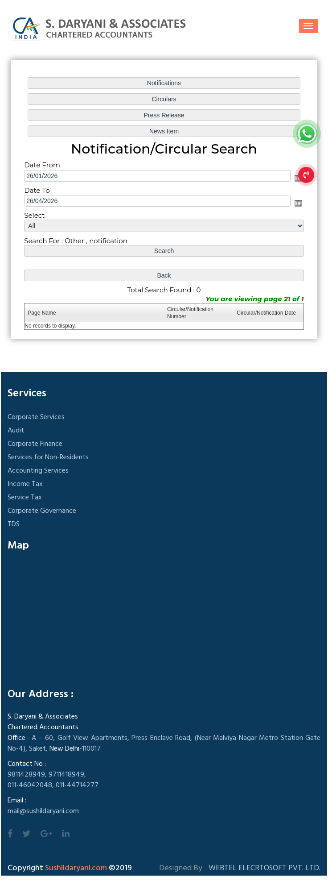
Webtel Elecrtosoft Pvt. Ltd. (264, 868)
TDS (14, 524)
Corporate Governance (42, 511)
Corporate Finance (35, 444)
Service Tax (25, 497)
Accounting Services (38, 471)
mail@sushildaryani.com (43, 811)
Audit (16, 430)
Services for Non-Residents (48, 457)
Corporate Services (36, 417)
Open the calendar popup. (298, 203)
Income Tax (25, 484)
